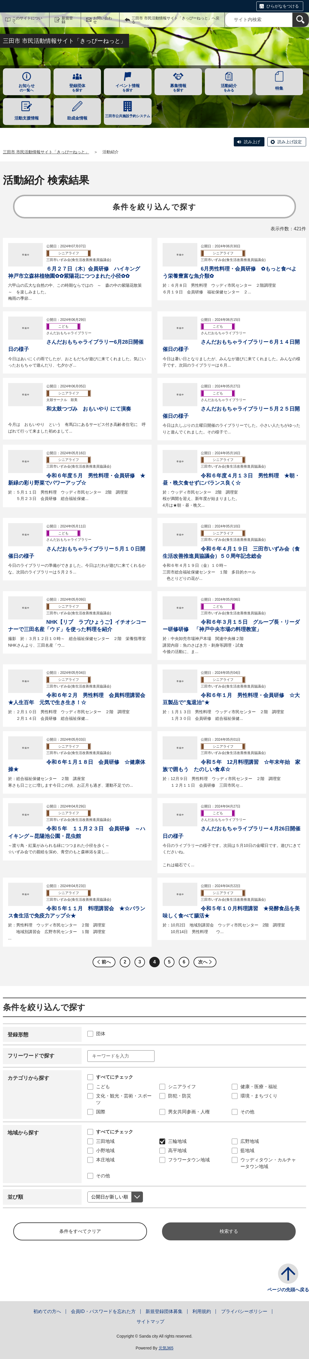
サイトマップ (150, 1321)
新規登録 (67, 20)
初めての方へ (47, 1311)
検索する (229, 1231)
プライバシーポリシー (244, 1311)
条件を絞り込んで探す (155, 207)
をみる (229, 87)
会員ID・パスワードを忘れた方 (103, 1311)
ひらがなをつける (282, 6)
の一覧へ (27, 87)
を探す (77, 87)
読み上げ (252, 141)
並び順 (15, 1197)
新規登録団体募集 (164, 1311)
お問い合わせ (102, 20)
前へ (106, 961)
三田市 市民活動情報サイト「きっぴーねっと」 (46, 152)
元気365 (166, 1348)
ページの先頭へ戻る (288, 1289)
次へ (202, 961)
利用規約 (201, 1311)
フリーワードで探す (31, 1056)
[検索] (300, 19)
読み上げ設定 (289, 141)
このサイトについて (27, 20)
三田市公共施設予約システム (127, 116)
